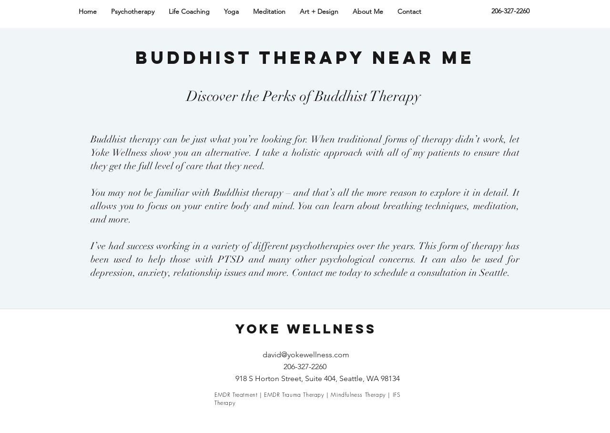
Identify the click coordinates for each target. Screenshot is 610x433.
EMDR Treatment (235, 395)
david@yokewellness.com (306, 354)
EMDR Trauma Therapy (294, 395)
